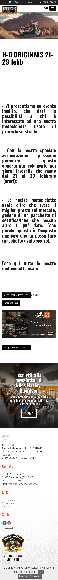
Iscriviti (29, 413)
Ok (41, 571)
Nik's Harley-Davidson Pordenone (9, 11)
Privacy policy (8, 500)
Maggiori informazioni (29, 576)
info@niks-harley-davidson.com (23, 2)
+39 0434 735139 (48, 2)
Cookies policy (9, 503)
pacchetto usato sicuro (26, 240)
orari (9, 180)
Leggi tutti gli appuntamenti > (16, 347)
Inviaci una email (11, 303)
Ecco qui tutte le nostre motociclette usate (29, 266)
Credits (5, 506)
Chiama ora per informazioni (16, 295)
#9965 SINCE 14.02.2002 (13, 558)
